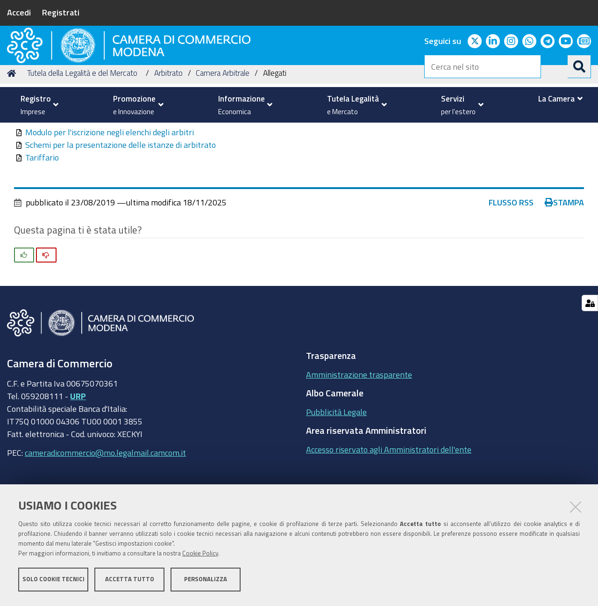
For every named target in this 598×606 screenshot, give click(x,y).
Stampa (564, 262)
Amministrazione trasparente (359, 434)
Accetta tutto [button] (129, 581)
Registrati (60, 12)
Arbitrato (168, 133)
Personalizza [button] (205, 581)
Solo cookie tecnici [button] (53, 581)
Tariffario (42, 217)
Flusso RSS (511, 262)
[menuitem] (37, 105)
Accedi (19, 12)
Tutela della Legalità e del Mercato (82, 133)
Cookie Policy (200, 556)
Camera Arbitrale (222, 133)
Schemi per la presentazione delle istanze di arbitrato (120, 204)
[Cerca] (579, 66)
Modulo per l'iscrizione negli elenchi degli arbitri (109, 192)
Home (13, 133)
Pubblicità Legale (336, 471)
